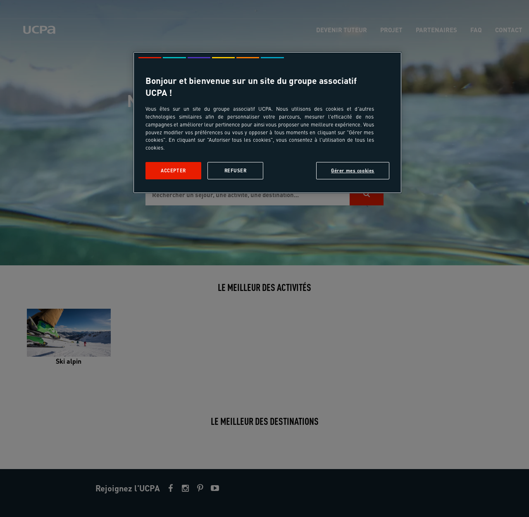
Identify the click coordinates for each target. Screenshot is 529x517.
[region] (267, 122)
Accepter (173, 170)
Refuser (235, 170)
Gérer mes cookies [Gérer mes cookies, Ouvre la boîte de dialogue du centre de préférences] (352, 170)
